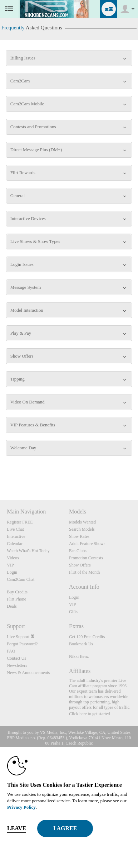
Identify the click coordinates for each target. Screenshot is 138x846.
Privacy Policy (21, 807)
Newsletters (17, 665)
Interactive (16, 536)
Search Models (82, 529)
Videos (13, 557)
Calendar (14, 543)
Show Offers (80, 565)
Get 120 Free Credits (87, 636)
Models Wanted (82, 522)
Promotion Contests (86, 557)
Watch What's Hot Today (28, 550)
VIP (10, 565)
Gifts (73, 611)
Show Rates (79, 536)
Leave (16, 828)
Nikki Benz (79, 656)
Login (12, 572)
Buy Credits (17, 591)
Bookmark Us (81, 643)
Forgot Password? (22, 643)
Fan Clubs (78, 550)
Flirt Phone (16, 599)
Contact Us (16, 658)
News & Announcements (28, 672)
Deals (11, 606)
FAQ (11, 651)
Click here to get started (89, 713)
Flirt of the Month (84, 572)
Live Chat (15, 529)
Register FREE (20, 522)
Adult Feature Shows (87, 543)
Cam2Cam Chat (20, 579)
